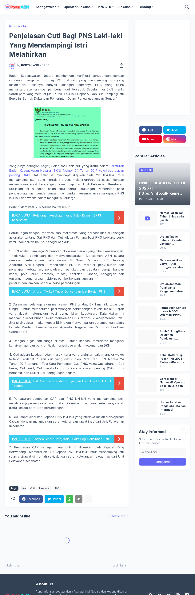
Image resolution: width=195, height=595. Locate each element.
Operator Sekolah (77, 7)
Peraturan (44, 488)
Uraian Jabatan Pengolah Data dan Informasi (173, 406)
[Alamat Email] (162, 452)
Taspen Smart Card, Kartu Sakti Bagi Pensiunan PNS (71, 439)
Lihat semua (117, 516)
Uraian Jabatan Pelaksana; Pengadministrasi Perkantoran (172, 287)
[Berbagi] (120, 65)
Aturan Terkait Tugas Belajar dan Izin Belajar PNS (69, 291)
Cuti (32, 488)
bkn (25, 26)
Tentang (144, 7)
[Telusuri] (187, 6)
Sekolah (124, 7)
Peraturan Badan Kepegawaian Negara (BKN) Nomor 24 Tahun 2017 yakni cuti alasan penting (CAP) (66, 170)
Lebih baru (14, 565)
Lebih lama (119, 565)
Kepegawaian (46, 7)
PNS (57, 488)
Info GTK (104, 7)
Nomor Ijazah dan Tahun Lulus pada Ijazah (172, 216)
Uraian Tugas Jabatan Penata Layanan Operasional (171, 240)
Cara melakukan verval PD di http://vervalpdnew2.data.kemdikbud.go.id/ (173, 264)
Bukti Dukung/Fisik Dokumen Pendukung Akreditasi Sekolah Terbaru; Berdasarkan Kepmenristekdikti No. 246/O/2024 (173, 335)
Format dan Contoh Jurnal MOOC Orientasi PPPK (173, 311)
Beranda (14, 26)
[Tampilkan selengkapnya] (88, 499)
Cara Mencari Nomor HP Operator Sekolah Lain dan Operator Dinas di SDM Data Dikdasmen (173, 382)
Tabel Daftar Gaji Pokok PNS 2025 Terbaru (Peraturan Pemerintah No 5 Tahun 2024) (173, 358)
